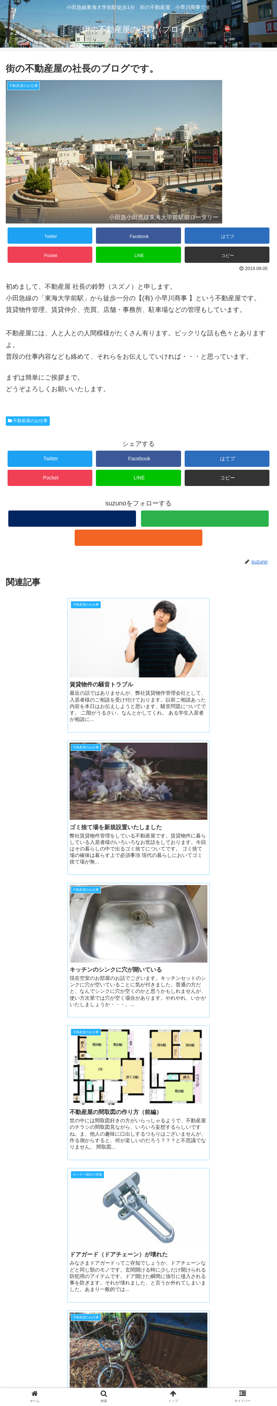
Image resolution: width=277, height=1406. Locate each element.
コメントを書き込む (139, 1269)
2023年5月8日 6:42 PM (39, 1190)
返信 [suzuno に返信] (259, 1246)
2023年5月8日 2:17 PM (32, 1113)
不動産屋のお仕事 (28, 420)
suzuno (23, 1179)
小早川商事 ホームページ (53, 1341)
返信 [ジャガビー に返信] (259, 1161)
